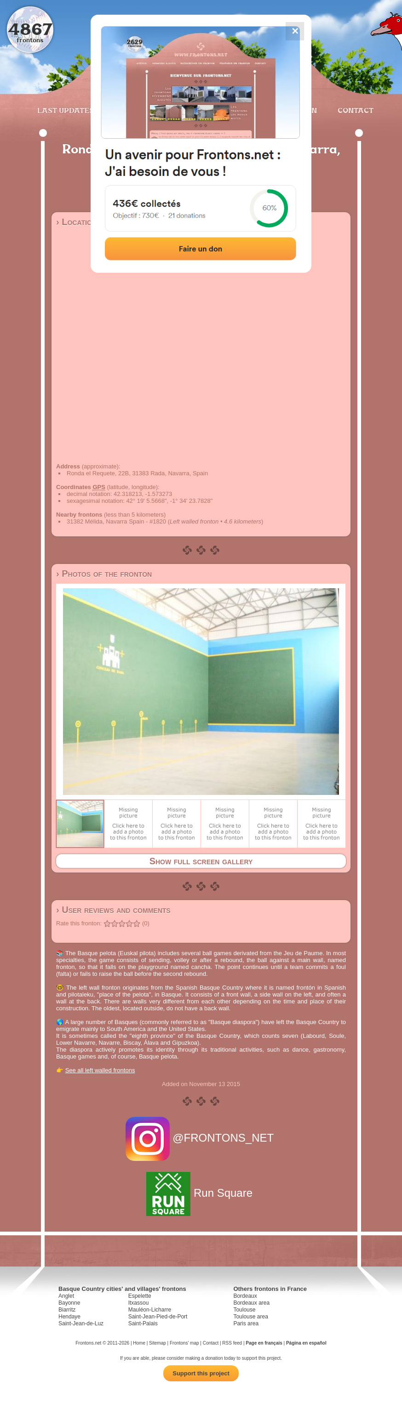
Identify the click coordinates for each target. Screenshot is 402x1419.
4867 (30, 28)
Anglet (66, 1296)
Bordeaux (245, 1296)
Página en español (306, 1343)
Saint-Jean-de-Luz (80, 1323)
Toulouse (244, 1309)
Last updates (65, 110)
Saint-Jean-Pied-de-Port (158, 1316)
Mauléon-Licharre (149, 1309)
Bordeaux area (251, 1303)
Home (139, 1343)
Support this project (201, 1373)
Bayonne (69, 1303)
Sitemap (157, 1343)
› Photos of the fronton (104, 574)
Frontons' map (184, 1343)
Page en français (264, 1343)
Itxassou (138, 1303)
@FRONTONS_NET (201, 1138)
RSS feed (232, 1343)
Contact (354, 110)
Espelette (139, 1296)
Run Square (200, 1193)
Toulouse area (250, 1316)
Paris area (245, 1323)
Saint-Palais (143, 1323)
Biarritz (66, 1309)
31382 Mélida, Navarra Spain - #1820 (116, 521)
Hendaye (69, 1316)
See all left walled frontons (100, 1070)
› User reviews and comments (113, 910)
